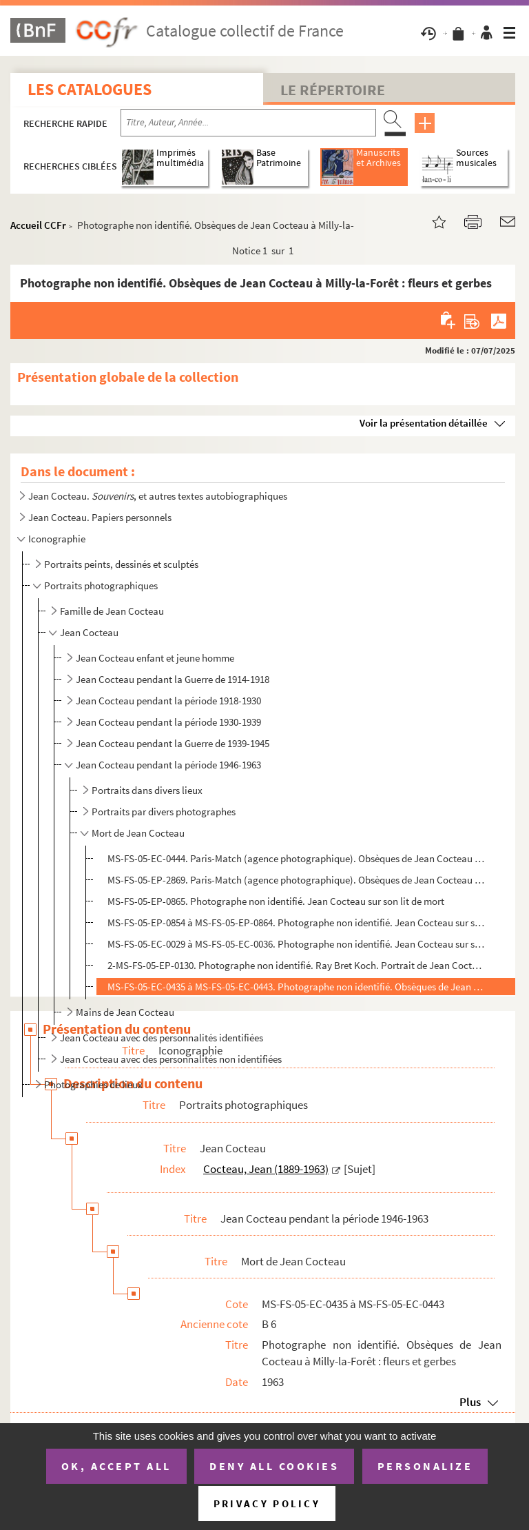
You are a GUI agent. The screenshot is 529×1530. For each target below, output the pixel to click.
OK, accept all (116, 1466)
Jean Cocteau (89, 632)
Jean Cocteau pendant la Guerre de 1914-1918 (172, 679)
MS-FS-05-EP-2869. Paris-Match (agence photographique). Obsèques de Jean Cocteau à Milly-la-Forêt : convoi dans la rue (295, 879)
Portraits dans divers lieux (147, 790)
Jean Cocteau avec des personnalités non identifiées (171, 1058)
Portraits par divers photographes (164, 811)
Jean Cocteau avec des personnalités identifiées (161, 1037)
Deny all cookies (274, 1466)
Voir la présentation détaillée (424, 422)
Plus (470, 1401)
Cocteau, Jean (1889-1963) (266, 1168)
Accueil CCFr (38, 225)
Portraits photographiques (101, 585)
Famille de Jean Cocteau (112, 611)
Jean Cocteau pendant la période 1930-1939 (168, 721)
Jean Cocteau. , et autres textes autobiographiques (157, 495)
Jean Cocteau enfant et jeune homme (155, 657)
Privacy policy (267, 1503)
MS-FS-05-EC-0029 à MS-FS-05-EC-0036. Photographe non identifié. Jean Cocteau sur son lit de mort (295, 943)
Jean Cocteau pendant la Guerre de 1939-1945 (172, 743)
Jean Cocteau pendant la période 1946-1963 (168, 764)
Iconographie (56, 538)
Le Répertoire (332, 89)
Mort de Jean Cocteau (138, 832)
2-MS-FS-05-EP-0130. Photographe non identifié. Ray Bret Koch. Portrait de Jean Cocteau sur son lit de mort (295, 965)
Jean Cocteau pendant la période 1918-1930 (168, 700)
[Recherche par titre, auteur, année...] (248, 122)
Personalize (425, 1466)
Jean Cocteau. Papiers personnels (100, 517)
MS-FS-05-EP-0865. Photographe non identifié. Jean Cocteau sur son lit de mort (275, 901)
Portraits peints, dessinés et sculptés (121, 564)
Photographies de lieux (93, 1084)
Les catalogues (90, 89)
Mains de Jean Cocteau (125, 1012)
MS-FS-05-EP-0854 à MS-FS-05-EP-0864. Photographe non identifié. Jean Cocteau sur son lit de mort (295, 922)
